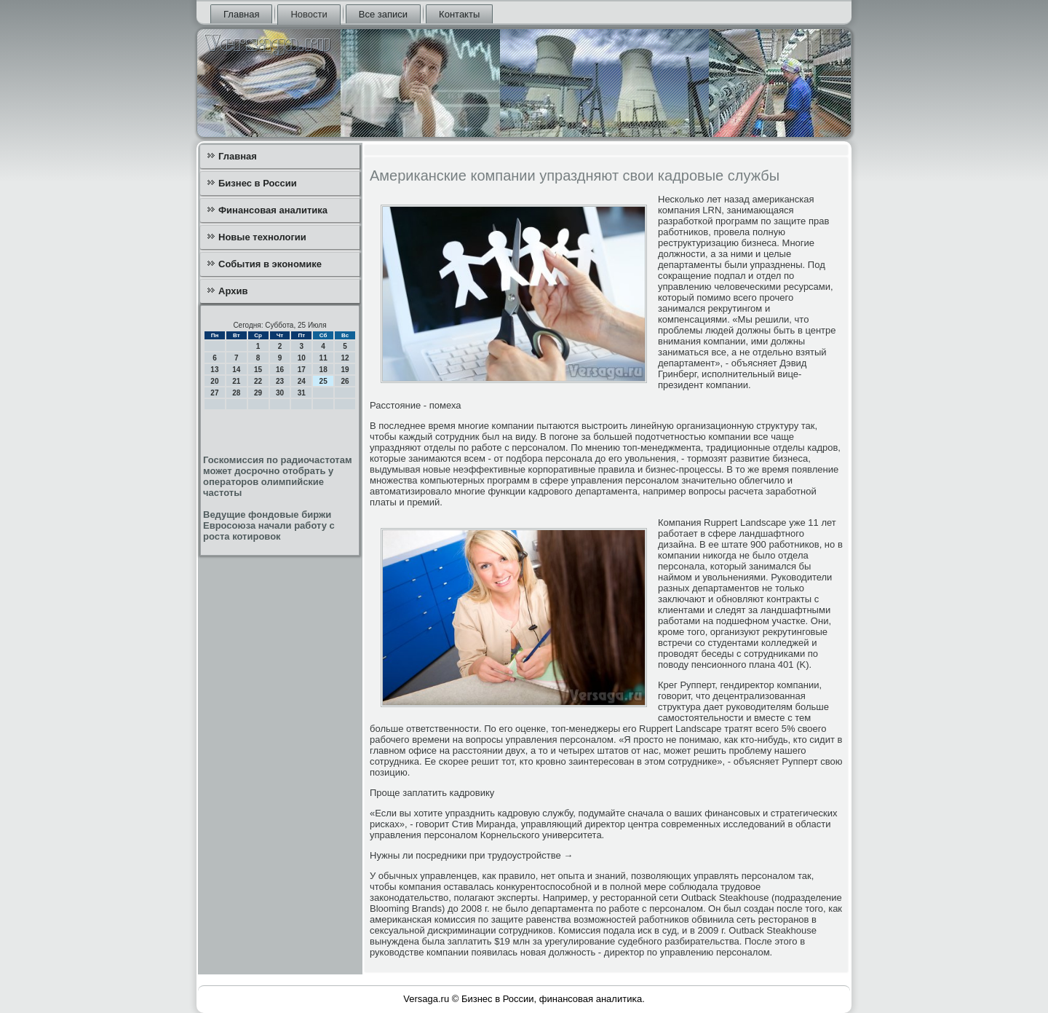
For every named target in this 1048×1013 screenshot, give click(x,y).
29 (258, 393)
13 (214, 370)
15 (258, 370)
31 (302, 393)
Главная (241, 14)
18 (323, 370)
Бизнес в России (257, 183)
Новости (308, 14)
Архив (232, 290)
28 (236, 393)
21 (236, 381)
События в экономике (270, 264)
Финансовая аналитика (273, 210)
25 (323, 381)
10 (302, 358)
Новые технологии (262, 237)
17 (302, 370)
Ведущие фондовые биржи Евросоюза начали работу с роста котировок (269, 525)
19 (345, 370)
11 (323, 358)
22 (258, 381)
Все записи (383, 14)
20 (214, 381)
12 (345, 358)
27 (214, 393)
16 (280, 370)
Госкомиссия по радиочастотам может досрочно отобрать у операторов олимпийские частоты (277, 476)
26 (345, 381)
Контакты (459, 14)
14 (236, 370)
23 (280, 381)
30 (280, 393)
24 (302, 381)
